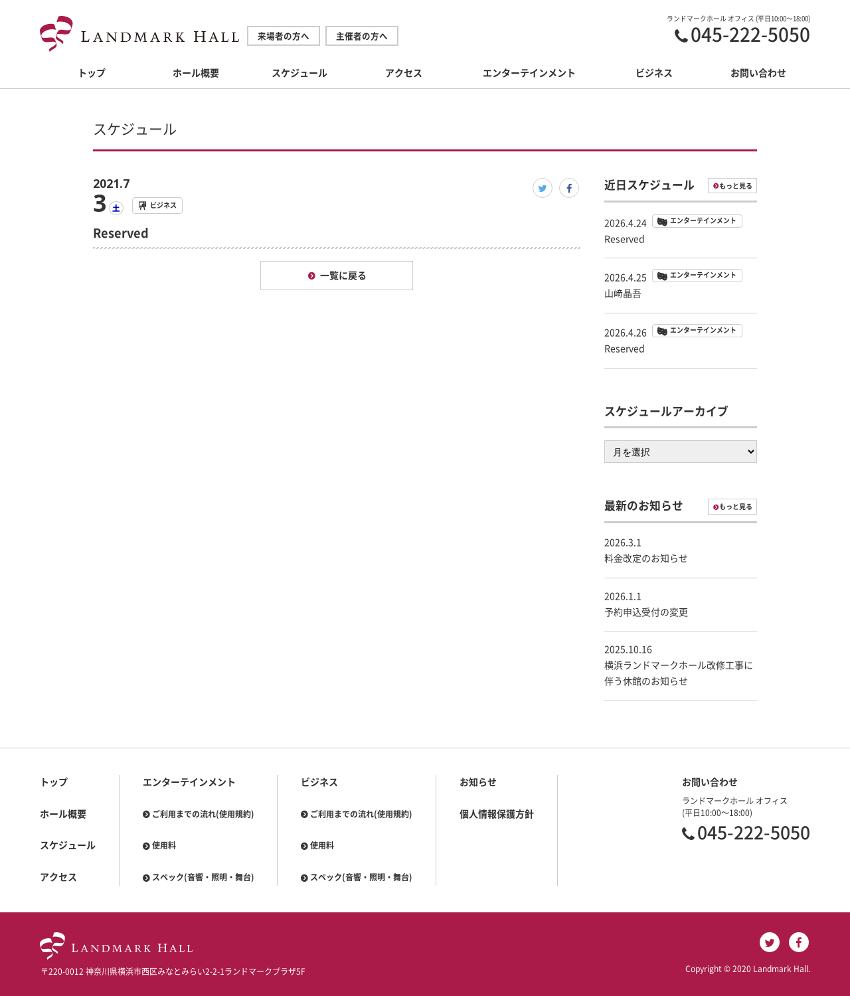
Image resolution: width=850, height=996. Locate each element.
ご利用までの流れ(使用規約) (203, 814)
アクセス (403, 73)
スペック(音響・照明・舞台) (203, 877)
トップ (92, 73)
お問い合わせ (758, 73)
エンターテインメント (529, 73)
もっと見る (735, 186)
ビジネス (654, 73)
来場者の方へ (283, 36)
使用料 (164, 845)
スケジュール (299, 73)
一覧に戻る (343, 275)
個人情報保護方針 (497, 814)
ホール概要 (196, 73)
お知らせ (478, 782)
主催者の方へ (362, 36)
